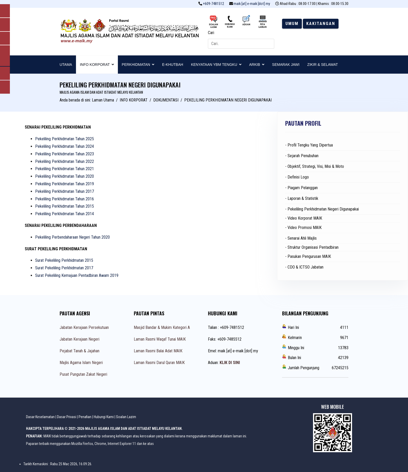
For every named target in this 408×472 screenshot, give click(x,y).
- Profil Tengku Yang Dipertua (309, 145)
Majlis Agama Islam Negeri (81, 362)
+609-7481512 (213, 4)
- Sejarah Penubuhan (301, 155)
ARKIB (254, 64)
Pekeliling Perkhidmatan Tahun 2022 (64, 161)
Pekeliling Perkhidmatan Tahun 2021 (64, 168)
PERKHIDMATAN (136, 64)
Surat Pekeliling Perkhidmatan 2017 (64, 267)
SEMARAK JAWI (285, 64)
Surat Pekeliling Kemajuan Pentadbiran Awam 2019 (76, 275)
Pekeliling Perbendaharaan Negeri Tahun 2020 (72, 237)
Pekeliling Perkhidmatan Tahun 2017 (64, 191)
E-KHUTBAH (172, 64)
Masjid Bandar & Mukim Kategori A (162, 327)
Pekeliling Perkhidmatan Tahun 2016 (64, 198)
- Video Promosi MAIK (303, 227)
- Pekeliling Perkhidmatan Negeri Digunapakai (322, 209)
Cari (211, 32)
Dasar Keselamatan (40, 417)
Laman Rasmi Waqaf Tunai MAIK (160, 339)
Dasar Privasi (66, 417)
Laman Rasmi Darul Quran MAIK (159, 362)
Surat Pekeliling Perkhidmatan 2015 (64, 260)
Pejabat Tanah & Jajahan (79, 350)
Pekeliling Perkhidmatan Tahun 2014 (64, 213)
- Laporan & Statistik (301, 198)
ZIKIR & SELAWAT (322, 64)
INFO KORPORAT (95, 64)
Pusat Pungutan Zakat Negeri (83, 374)
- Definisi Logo (297, 177)
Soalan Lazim (126, 417)
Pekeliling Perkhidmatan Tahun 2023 (64, 153)
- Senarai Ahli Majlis (301, 238)
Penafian (85, 417)
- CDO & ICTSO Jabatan (304, 267)
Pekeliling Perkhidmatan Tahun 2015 (64, 206)
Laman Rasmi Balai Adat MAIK (158, 350)
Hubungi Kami (104, 417)
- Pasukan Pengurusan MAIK (308, 256)
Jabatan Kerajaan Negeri (79, 339)
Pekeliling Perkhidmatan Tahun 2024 (64, 146)
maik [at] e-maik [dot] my (252, 4)
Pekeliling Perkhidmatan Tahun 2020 (64, 176)
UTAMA (66, 64)
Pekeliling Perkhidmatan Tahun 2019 (64, 183)
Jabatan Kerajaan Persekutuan (84, 327)
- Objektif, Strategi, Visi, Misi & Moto (314, 166)
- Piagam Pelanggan (301, 187)
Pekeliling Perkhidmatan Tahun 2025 (64, 138)
